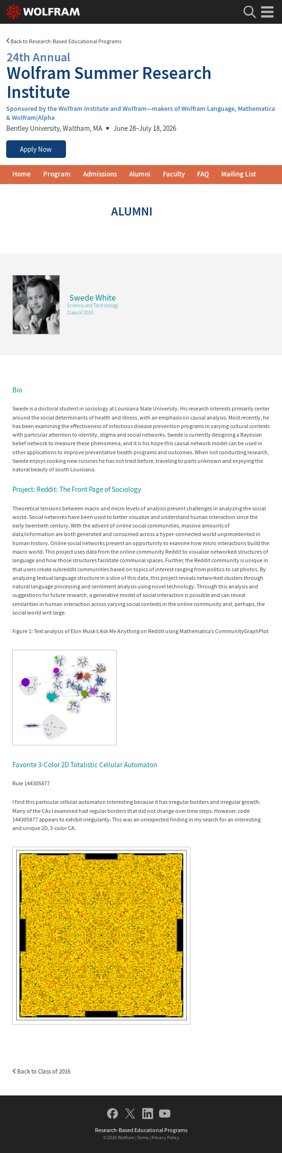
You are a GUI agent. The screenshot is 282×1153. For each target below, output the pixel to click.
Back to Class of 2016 (41, 1071)
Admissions (100, 174)
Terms (143, 1137)
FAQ (203, 174)
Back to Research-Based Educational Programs (64, 41)
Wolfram (126, 1137)
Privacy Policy (165, 1137)
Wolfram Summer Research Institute (141, 74)
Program (57, 174)
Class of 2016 (80, 312)
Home (21, 174)
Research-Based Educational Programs (141, 1130)
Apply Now (36, 149)
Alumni (139, 174)
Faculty (174, 174)
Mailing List (238, 174)
